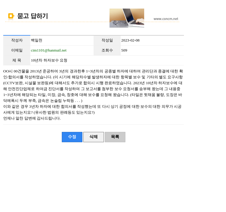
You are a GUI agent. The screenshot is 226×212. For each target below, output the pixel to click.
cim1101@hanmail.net (49, 50)
